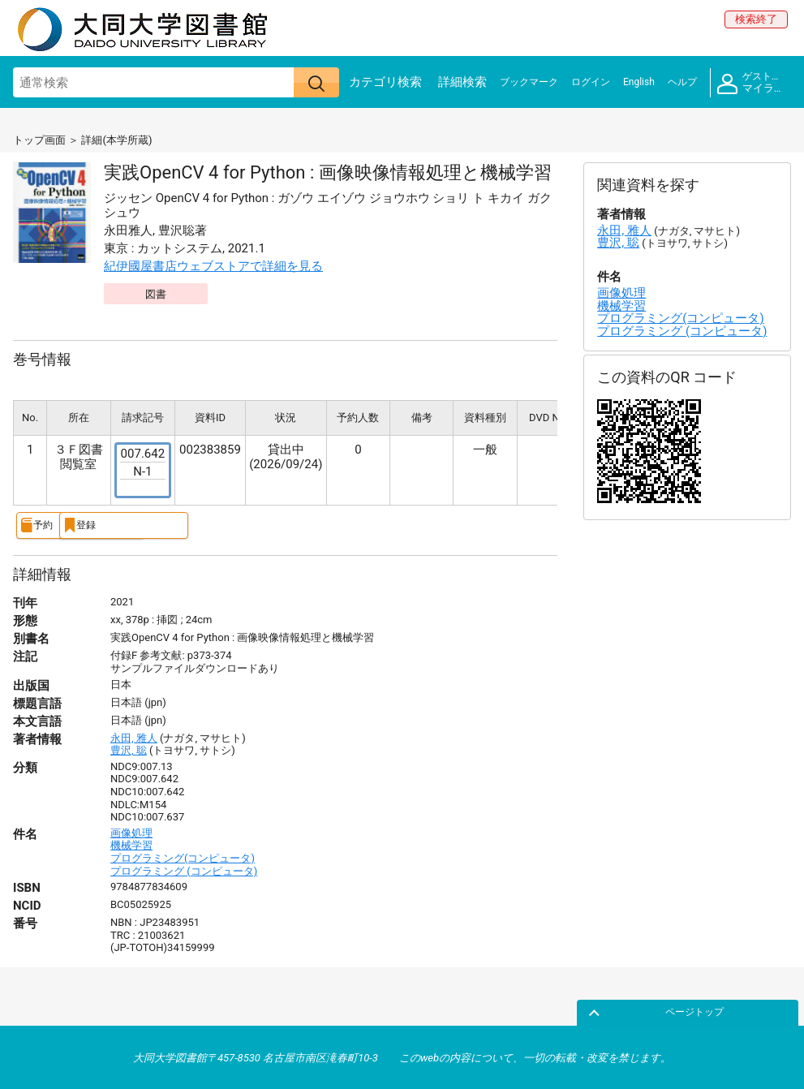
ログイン (590, 82)
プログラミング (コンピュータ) (183, 869)
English (639, 82)
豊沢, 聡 (128, 749)
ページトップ (753, 1010)
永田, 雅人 (133, 736)
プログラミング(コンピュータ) (182, 857)
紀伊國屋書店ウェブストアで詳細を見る (213, 266)
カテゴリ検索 (385, 82)
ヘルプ (682, 82)
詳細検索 (462, 82)
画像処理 (131, 831)
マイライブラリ (754, 83)
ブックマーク (529, 82)
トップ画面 (39, 140)
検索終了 (756, 19)
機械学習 (131, 844)
